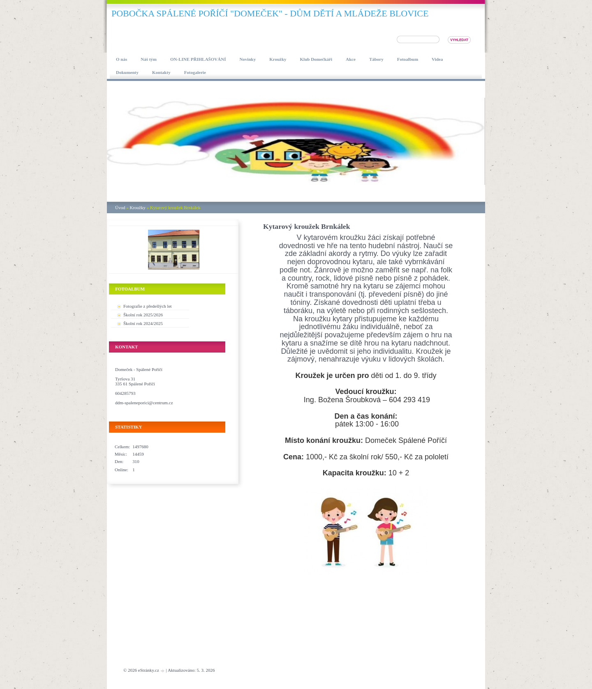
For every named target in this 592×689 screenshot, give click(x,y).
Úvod (120, 207)
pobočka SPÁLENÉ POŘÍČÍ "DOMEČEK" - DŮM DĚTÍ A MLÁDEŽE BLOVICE (269, 13)
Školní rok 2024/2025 (143, 323)
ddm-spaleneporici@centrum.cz (144, 402)
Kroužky (138, 207)
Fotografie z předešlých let (147, 306)
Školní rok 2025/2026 (143, 314)
